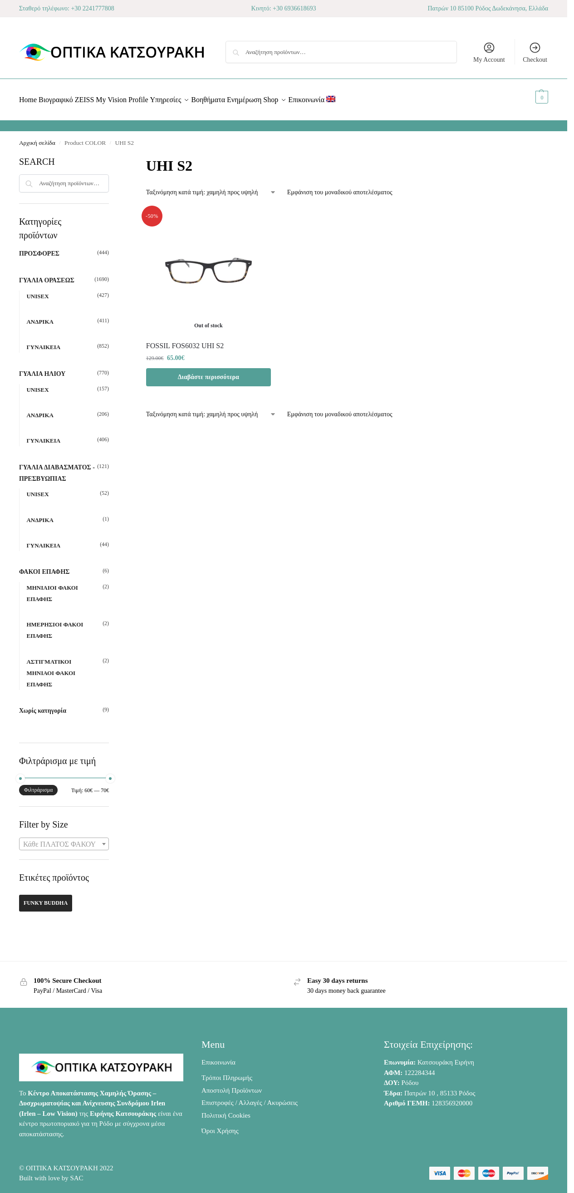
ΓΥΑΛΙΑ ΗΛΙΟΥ (42, 368)
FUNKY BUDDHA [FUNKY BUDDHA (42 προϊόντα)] (46, 898)
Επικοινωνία (218, 1057)
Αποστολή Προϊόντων (231, 1085)
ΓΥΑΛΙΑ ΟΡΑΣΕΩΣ (46, 275)
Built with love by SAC (51, 1173)
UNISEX (37, 291)
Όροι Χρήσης (220, 1125)
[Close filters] (111, 156)
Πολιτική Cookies (225, 1110)
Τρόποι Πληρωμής (226, 1072)
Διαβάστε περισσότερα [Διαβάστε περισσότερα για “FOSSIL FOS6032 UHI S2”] (208, 371)
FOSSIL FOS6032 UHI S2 (185, 340)
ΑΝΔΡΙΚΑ (39, 316)
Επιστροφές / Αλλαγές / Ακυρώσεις (249, 1097)
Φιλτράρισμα (38, 785)
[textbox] (64, 839)
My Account (489, 52)
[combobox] (64, 839)
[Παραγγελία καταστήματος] (211, 187)
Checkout (535, 52)
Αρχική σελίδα (37, 137)
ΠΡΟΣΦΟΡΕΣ (39, 248)
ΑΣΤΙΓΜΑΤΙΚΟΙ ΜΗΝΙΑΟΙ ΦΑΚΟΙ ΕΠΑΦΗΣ (50, 667)
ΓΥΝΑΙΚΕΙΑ (43, 342)
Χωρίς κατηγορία (42, 705)
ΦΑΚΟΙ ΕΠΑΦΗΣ (44, 566)
